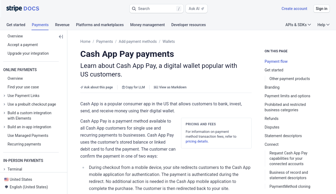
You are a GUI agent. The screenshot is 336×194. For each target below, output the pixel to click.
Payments (104, 41)
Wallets (168, 41)
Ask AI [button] (197, 8)
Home (85, 41)
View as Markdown (170, 79)
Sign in (321, 8)
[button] (156, 8)
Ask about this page (96, 79)
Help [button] (323, 25)
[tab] (19, 25)
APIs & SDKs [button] (298, 25)
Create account (294, 8)
